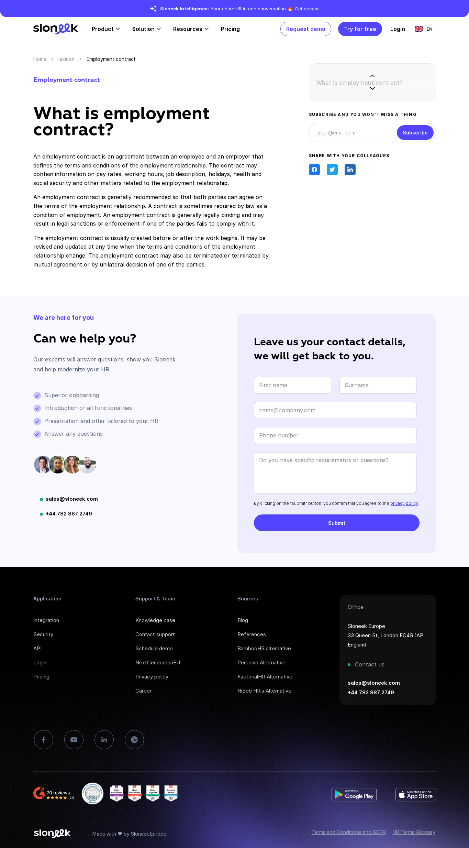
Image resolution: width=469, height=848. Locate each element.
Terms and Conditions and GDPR (349, 832)
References (251, 634)
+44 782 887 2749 (69, 513)
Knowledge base (155, 620)
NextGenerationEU (157, 662)
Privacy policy (151, 676)
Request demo (305, 28)
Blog (242, 620)
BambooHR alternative (264, 648)
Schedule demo (154, 648)
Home (39, 59)
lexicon (66, 59)
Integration (46, 620)
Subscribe (415, 132)
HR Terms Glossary (414, 832)
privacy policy (404, 503)
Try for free (360, 28)
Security (43, 634)
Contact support (155, 634)
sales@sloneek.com (72, 499)
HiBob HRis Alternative (264, 690)
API (37, 648)
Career (143, 690)
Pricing (230, 28)
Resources (187, 28)
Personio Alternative (261, 662)
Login (39, 662)
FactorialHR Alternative (264, 676)
